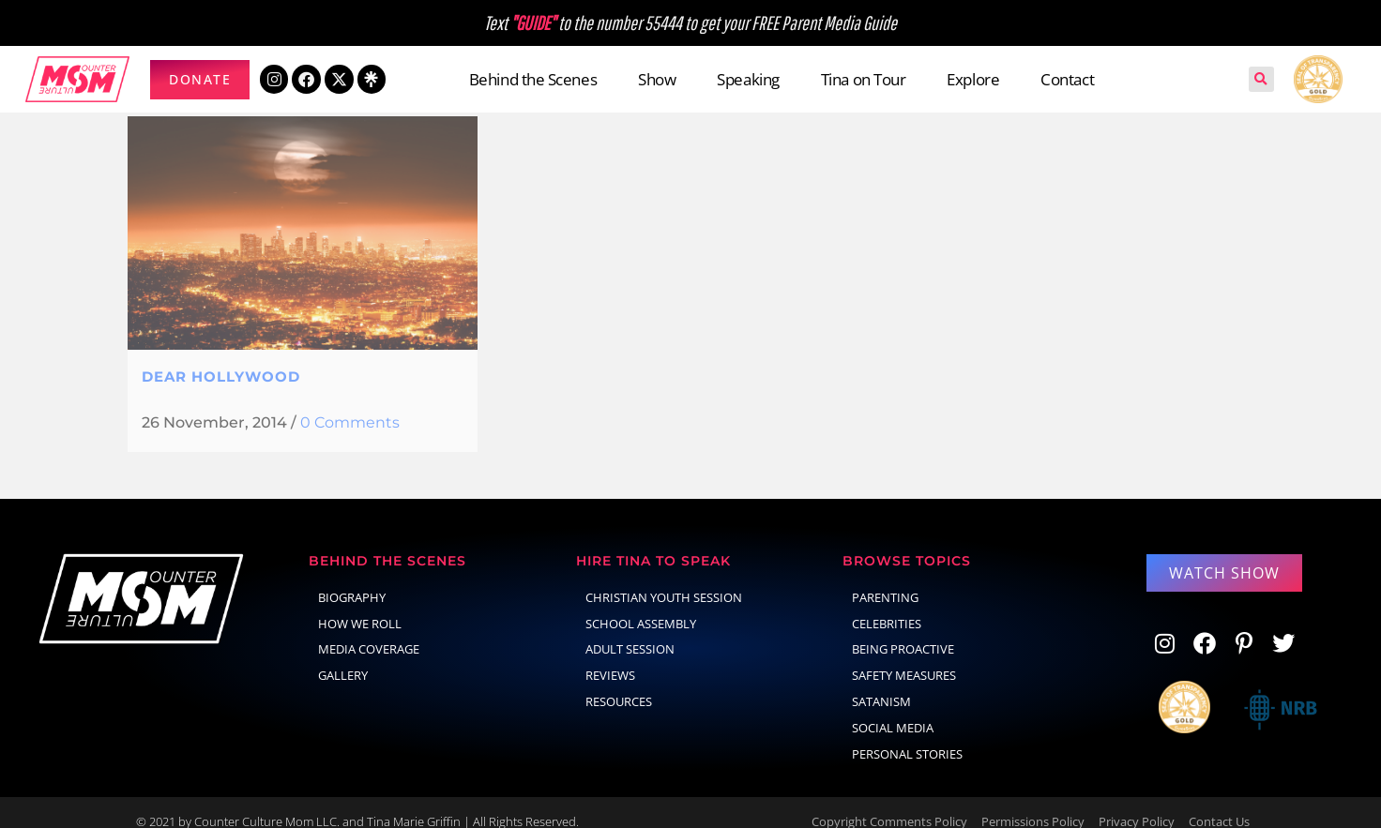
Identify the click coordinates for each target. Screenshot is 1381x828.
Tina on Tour (863, 79)
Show (656, 79)
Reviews (610, 656)
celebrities (886, 604)
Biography (352, 578)
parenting (885, 578)
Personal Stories (907, 735)
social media (892, 708)
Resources (618, 682)
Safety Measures (904, 656)
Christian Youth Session (663, 578)
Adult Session (630, 630)
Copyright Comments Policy (889, 802)
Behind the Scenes (533, 79)
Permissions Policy (1033, 802)
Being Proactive (903, 630)
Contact (1067, 79)
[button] (1261, 79)
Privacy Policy (1137, 802)
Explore (973, 79)
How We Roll (360, 604)
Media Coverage (368, 630)
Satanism (881, 682)
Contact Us (1219, 802)
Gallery (343, 656)
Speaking (748, 79)
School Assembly (640, 604)
